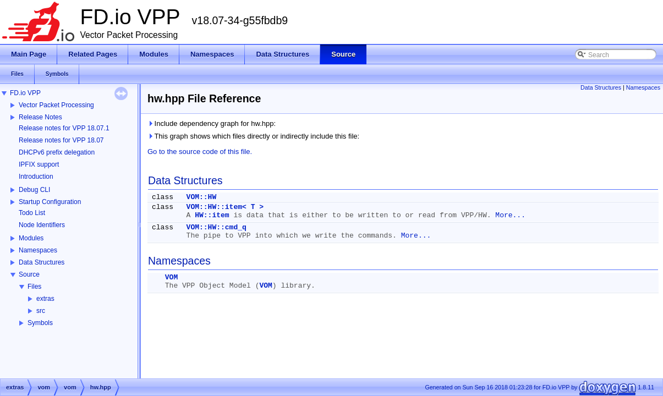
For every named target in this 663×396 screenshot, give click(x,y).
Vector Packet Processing (56, 105)
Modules (31, 238)
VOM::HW (202, 197)
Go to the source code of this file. (199, 151)
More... (510, 215)
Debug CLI (34, 190)
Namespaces (38, 250)
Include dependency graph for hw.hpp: (211, 123)
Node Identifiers (42, 225)
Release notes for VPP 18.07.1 (64, 128)
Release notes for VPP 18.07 (61, 140)
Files (34, 286)
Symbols (40, 323)
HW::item (212, 215)
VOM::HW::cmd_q (216, 227)
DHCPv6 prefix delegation (57, 152)
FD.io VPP (25, 93)
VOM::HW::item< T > (225, 207)
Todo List (32, 213)
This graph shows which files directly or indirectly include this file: (253, 136)
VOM (171, 277)
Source (29, 274)
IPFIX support (39, 164)
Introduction (36, 176)
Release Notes (40, 117)
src (40, 311)
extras (45, 298)
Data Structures (41, 262)
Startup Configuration (50, 202)
